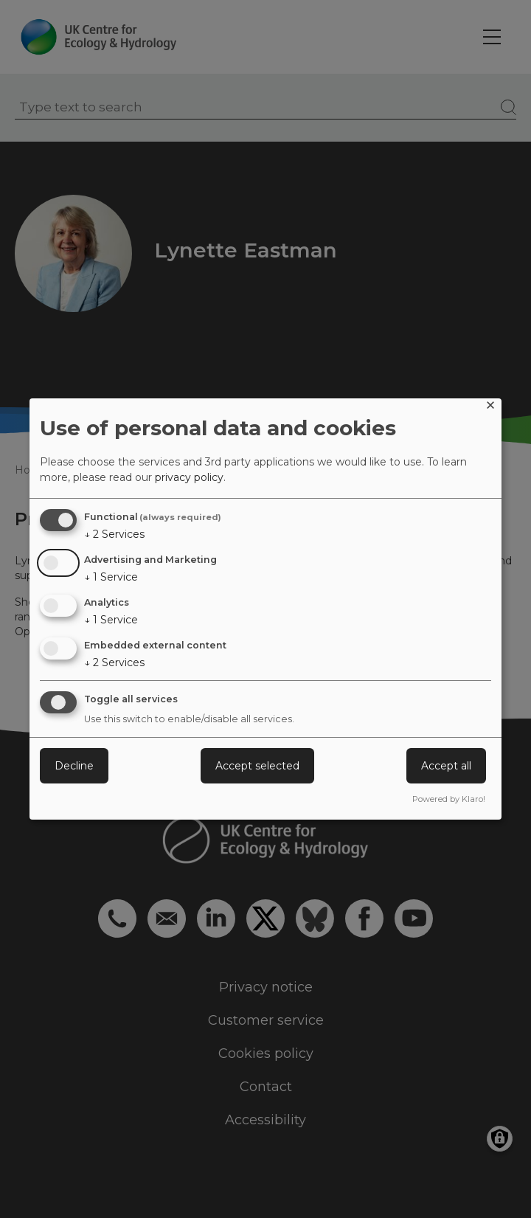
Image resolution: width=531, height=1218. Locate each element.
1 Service (111, 577)
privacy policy (189, 477)
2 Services (114, 534)
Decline (74, 765)
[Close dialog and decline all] (490, 407)
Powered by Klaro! (448, 799)
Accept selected (257, 765)
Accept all (446, 765)
